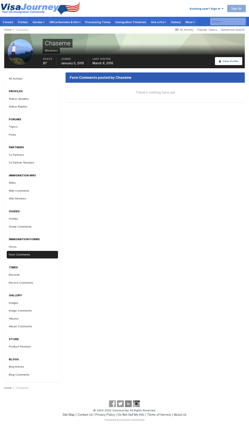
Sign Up (236, 8)
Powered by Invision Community (125, 419)
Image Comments (20, 310)
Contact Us (85, 414)
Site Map (69, 414)
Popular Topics (207, 29)
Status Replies (18, 106)
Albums (13, 318)
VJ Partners (16, 154)
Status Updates (19, 98)
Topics (13, 126)
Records (14, 274)
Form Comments (19, 254)
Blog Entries (16, 366)
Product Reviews (20, 346)
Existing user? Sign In (206, 8)
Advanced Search (233, 29)
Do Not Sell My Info (131, 414)
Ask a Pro (158, 22)
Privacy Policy (105, 414)
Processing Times (98, 22)
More (190, 22)
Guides (39, 22)
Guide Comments (20, 226)
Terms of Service (159, 414)
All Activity (15, 78)
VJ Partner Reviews (21, 162)
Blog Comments (19, 374)
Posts (12, 134)
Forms (13, 246)
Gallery (176, 22)
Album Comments (20, 326)
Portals (23, 22)
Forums (8, 22)
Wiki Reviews (17, 198)
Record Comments (21, 282)
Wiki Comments (19, 190)
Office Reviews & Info (64, 22)
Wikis (12, 182)
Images (13, 302)
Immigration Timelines (130, 22)
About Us (180, 414)
